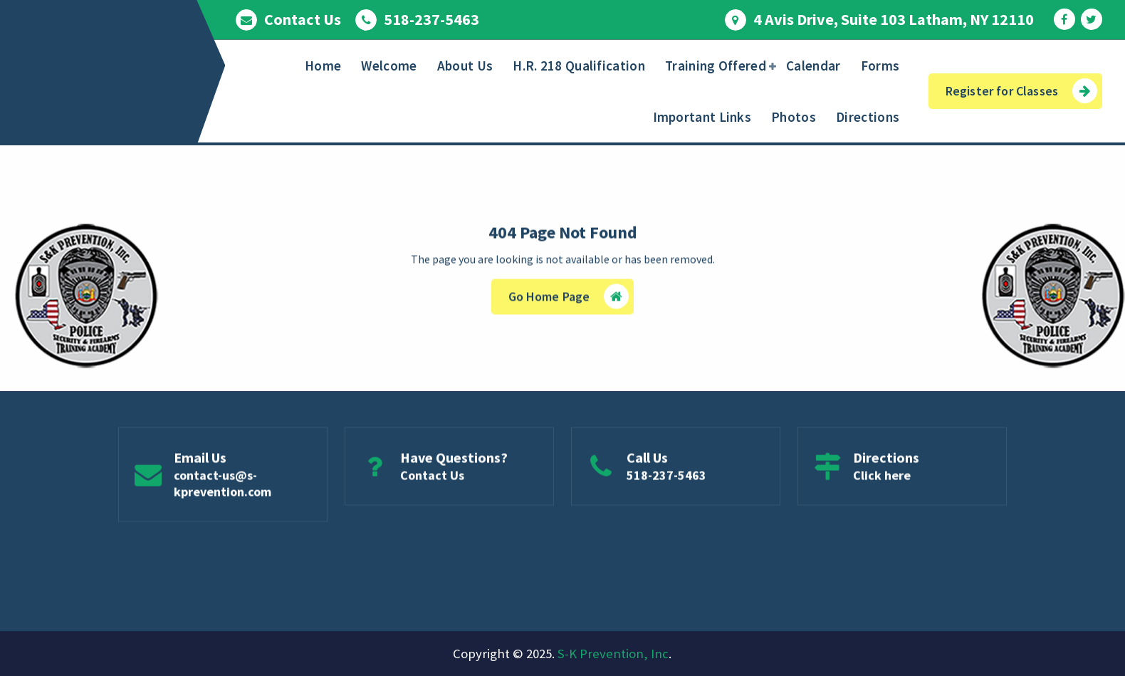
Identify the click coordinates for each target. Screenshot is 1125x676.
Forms (880, 65)
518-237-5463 (431, 19)
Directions (867, 116)
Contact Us (302, 19)
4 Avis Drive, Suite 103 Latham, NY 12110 (893, 19)
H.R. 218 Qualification (579, 65)
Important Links (702, 116)
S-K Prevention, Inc (613, 653)
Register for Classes (1021, 90)
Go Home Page (568, 298)
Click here (882, 478)
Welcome (389, 65)
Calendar (813, 65)
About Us (465, 65)
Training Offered (715, 65)
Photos (793, 116)
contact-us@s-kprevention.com (222, 486)
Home (323, 65)
